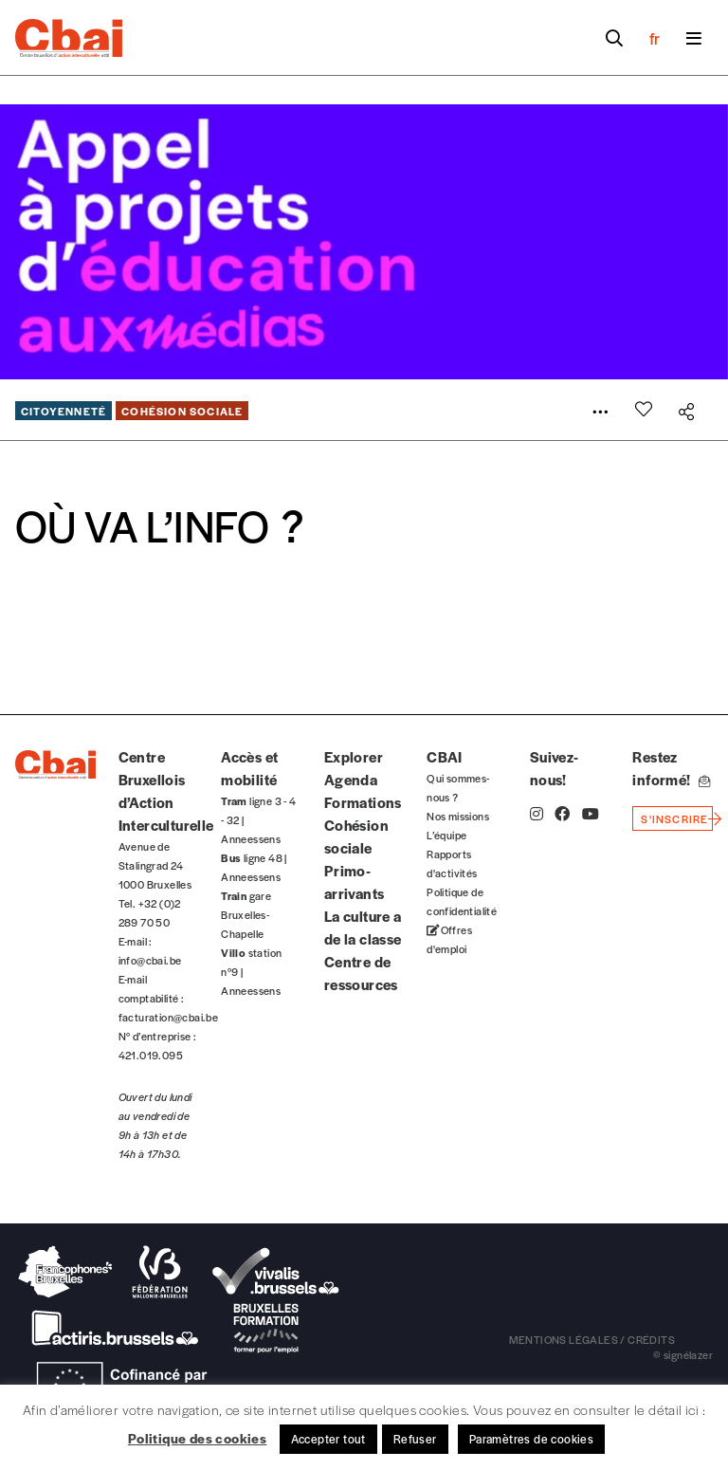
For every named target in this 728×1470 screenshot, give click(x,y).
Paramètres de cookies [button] (531, 1438)
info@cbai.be (150, 959)
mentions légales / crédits (592, 1339)
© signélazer (683, 1354)
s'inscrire (674, 818)
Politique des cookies (197, 1437)
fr (654, 38)
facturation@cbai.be (168, 1016)
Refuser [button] (415, 1438)
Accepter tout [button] (328, 1438)
